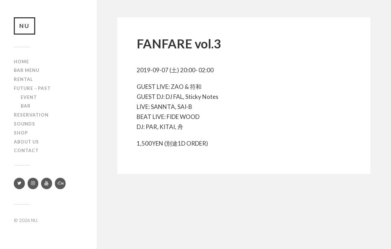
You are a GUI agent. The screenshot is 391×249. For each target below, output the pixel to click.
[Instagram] (33, 183)
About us (26, 142)
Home (21, 61)
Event (29, 97)
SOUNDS (24, 124)
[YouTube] (46, 183)
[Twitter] (19, 183)
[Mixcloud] (60, 183)
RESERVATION (31, 115)
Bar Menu (26, 70)
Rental (23, 79)
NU (24, 25)
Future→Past (32, 88)
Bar (26, 106)
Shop (21, 133)
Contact (26, 150)
